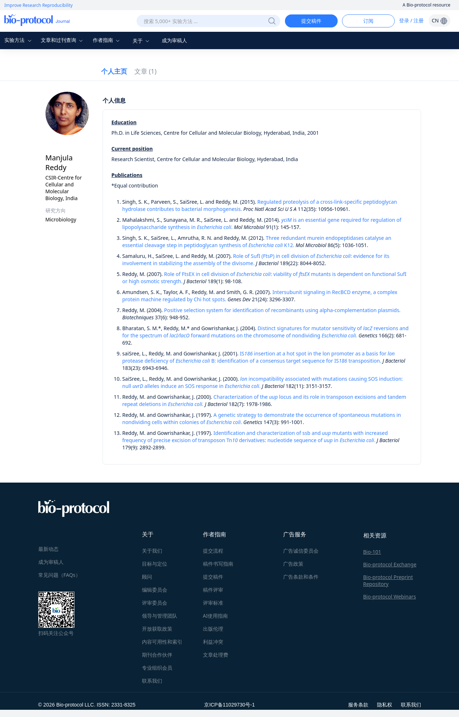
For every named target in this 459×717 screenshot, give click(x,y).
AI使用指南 (215, 615)
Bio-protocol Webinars (389, 596)
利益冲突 (213, 641)
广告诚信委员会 (301, 550)
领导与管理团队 (159, 615)
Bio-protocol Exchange (390, 564)
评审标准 (213, 602)
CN (439, 20)
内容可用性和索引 (162, 641)
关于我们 (152, 550)
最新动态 (48, 548)
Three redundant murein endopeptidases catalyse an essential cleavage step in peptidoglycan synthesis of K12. (256, 241)
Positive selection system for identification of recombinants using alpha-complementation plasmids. (282, 310)
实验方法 (18, 39)
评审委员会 (154, 602)
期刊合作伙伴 (157, 654)
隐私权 (384, 704)
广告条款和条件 (301, 576)
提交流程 (213, 550)
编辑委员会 (154, 589)
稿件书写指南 (218, 563)
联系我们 (152, 680)
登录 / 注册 (411, 20)
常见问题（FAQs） (59, 574)
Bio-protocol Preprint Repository (388, 580)
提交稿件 (311, 20)
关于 (142, 40)
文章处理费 (215, 654)
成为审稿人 (174, 40)
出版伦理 (213, 628)
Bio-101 (372, 551)
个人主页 (114, 71)
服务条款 (358, 704)
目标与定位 (154, 563)
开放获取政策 (157, 628)
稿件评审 (213, 589)
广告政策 (293, 563)
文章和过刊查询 (63, 39)
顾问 (147, 576)
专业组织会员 (157, 667)
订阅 (368, 20)
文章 (145, 71)
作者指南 (107, 39)
